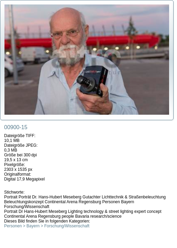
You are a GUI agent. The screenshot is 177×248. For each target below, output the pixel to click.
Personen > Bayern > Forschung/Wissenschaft (46, 226)
